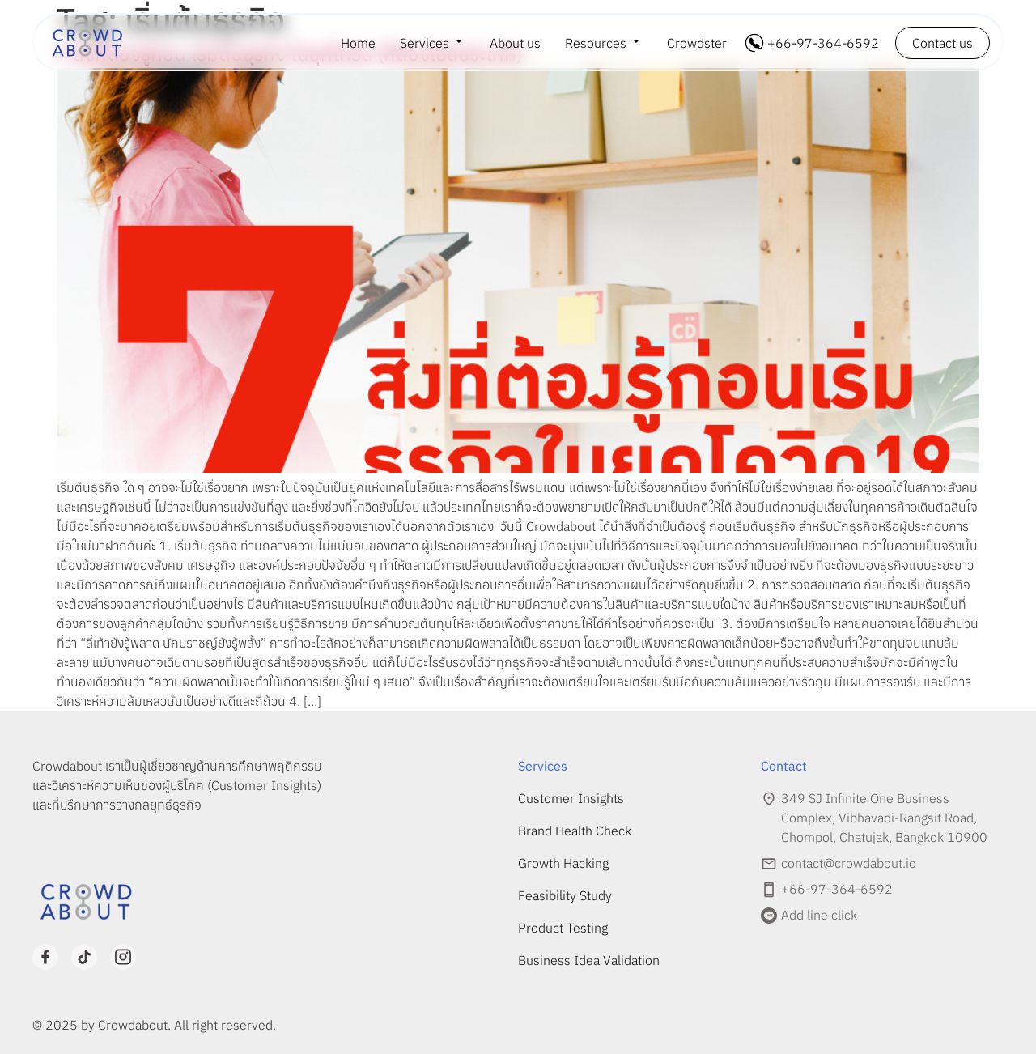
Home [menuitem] (358, 43)
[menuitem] (432, 43)
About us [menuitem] (515, 43)
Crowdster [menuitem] (697, 43)
